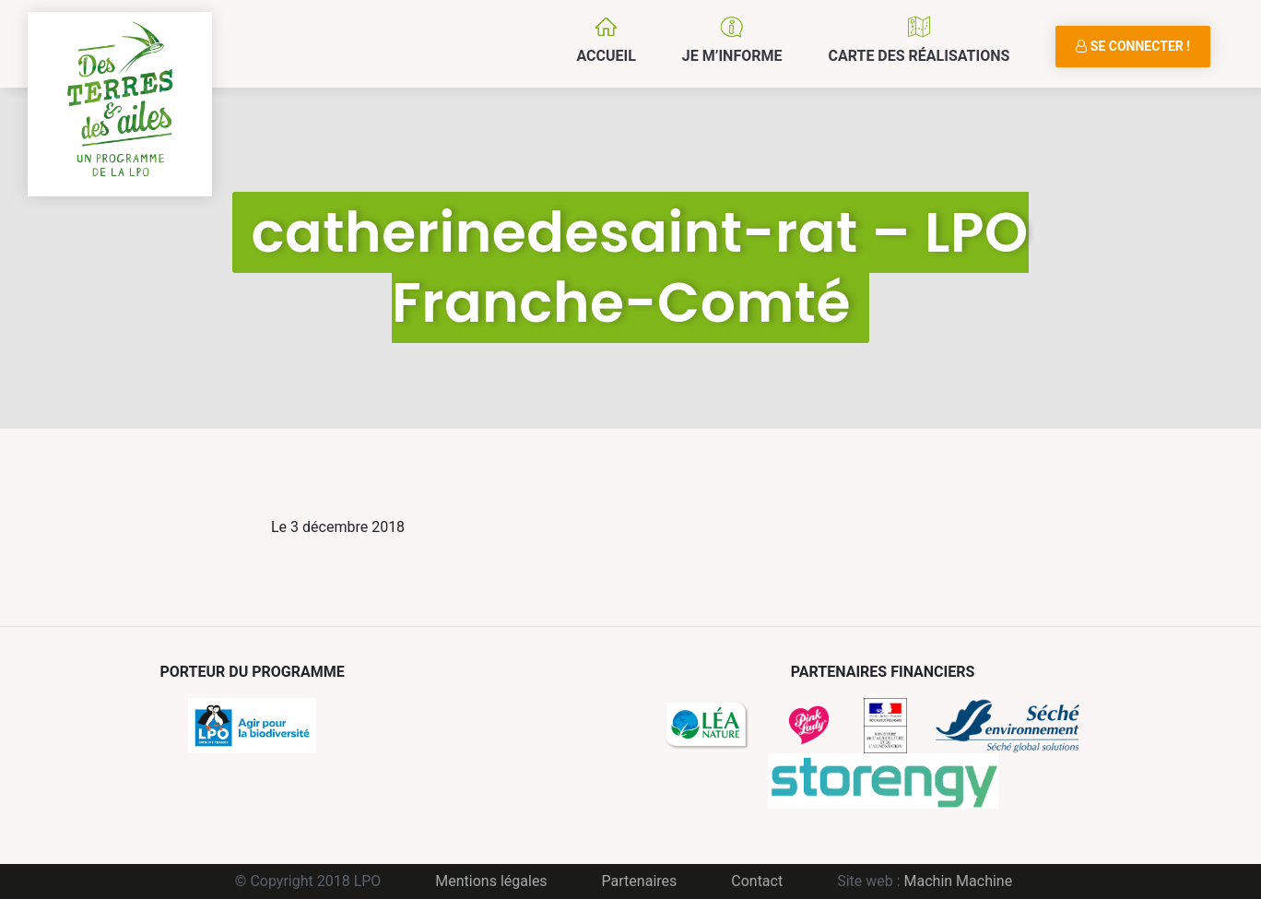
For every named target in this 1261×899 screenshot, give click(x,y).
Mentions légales (491, 881)
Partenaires (640, 881)
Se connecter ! (1133, 46)
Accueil (605, 56)
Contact (757, 881)
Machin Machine (958, 881)
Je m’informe (732, 56)
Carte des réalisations (918, 56)
